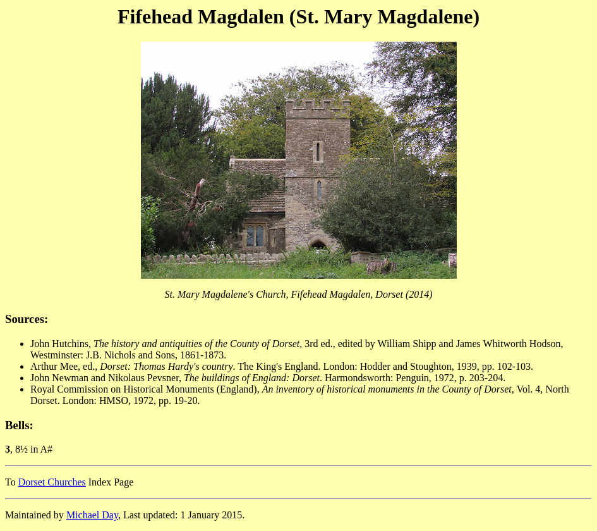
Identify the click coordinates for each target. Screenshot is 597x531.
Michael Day (92, 515)
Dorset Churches (52, 482)
